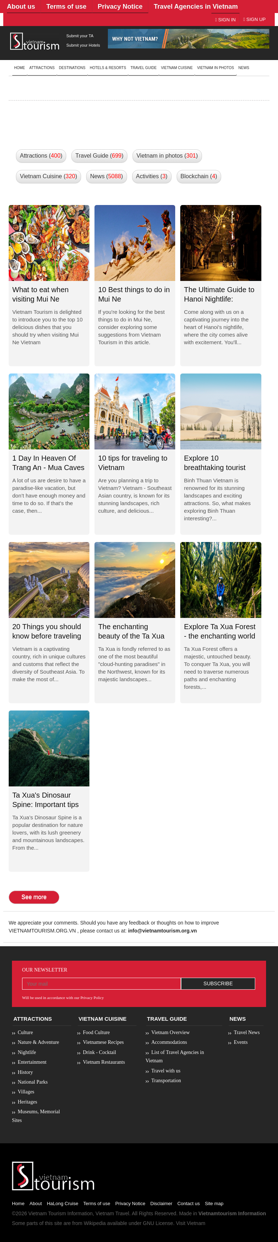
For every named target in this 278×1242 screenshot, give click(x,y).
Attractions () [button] (41, 156)
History (25, 1072)
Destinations (72, 68)
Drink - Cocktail (99, 1052)
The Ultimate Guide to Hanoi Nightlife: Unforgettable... (219, 299)
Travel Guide (167, 1019)
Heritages (27, 1102)
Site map (214, 1203)
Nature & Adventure (38, 1042)
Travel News (247, 1032)
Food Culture (96, 1032)
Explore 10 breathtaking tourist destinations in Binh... (218, 467)
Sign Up (254, 19)
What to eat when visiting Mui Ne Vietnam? (40, 299)
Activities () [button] (152, 176)
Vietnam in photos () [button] (167, 156)
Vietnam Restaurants (104, 1062)
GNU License (158, 1223)
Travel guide (143, 68)
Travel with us (165, 1071)
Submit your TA (79, 36)
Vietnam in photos (215, 68)
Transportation (166, 1080)
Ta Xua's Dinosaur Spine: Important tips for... (45, 804)
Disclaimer (161, 1203)
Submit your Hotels (83, 45)
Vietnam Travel (112, 1213)
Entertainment (32, 1062)
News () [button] (106, 176)
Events (241, 1042)
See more (33, 897)
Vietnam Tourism (47, 1213)
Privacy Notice (130, 1203)
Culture (25, 1032)
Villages (26, 1091)
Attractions (42, 68)
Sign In (225, 19)
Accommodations (169, 1042)
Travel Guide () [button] (99, 156)
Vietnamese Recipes (103, 1042)
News (244, 68)
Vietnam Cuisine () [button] (48, 176)
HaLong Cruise (62, 1203)
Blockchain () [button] (199, 176)
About (36, 1203)
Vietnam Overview (170, 1032)
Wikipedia (95, 1223)
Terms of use (96, 1203)
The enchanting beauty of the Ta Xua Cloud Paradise (131, 636)
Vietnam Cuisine (177, 68)
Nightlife (27, 1052)
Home (19, 68)
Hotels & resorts (108, 68)
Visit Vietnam (190, 1223)
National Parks (33, 1082)
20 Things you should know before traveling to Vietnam (46, 636)
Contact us (188, 1203)
